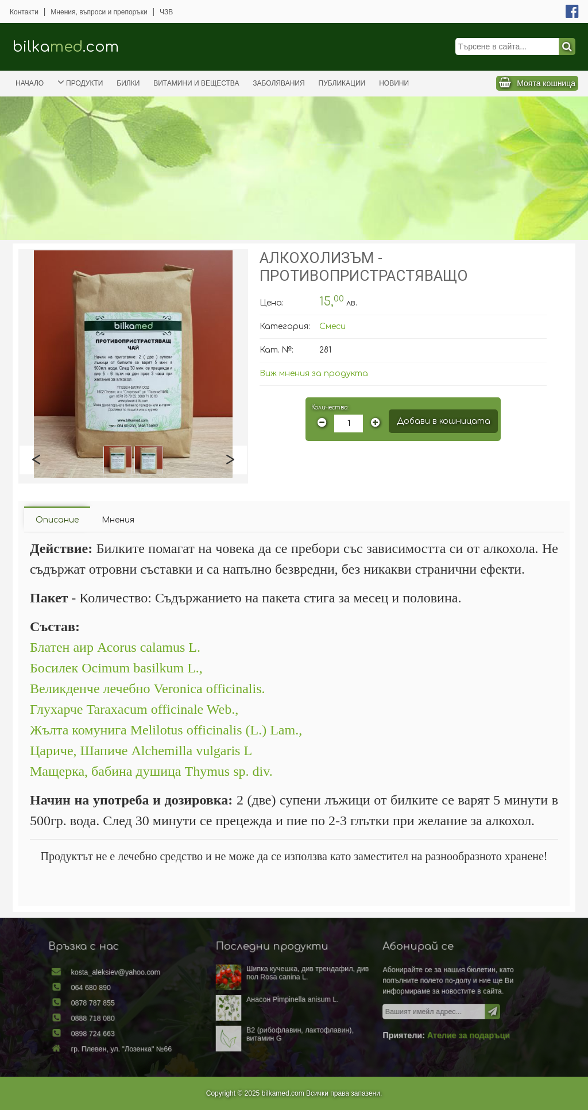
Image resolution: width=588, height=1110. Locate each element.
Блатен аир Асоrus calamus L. (115, 647)
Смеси (332, 326)
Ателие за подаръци (446, 1032)
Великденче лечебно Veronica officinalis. (147, 688)
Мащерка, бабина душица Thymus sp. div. (151, 771)
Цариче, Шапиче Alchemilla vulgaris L (141, 750)
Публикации (342, 83)
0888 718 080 (118, 1017)
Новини (394, 83)
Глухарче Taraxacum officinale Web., (134, 709)
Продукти (80, 82)
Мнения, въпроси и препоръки (99, 12)
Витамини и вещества (196, 83)
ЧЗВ (166, 12)
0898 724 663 (118, 1030)
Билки (128, 83)
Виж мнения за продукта (314, 373)
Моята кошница (546, 83)
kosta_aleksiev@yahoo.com (138, 977)
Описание (57, 520)
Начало (30, 83)
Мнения (118, 520)
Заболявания (278, 83)
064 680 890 (116, 990)
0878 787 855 (118, 1004)
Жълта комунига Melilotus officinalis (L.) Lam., (166, 729)
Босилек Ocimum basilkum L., (116, 667)
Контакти (24, 12)
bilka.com (66, 46)
